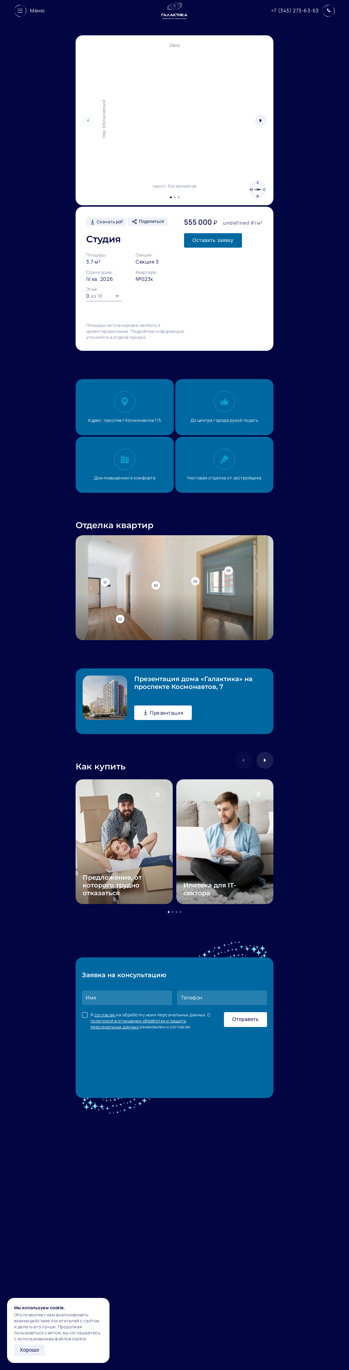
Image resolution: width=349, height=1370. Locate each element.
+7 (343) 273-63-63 (295, 10)
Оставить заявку (213, 240)
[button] (260, 120)
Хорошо (29, 1350)
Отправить (245, 1019)
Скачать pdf (106, 222)
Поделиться (148, 222)
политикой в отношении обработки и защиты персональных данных (138, 1024)
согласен (105, 1015)
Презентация (163, 712)
